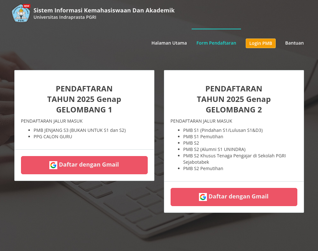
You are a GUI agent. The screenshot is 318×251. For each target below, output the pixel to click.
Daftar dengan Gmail (84, 165)
